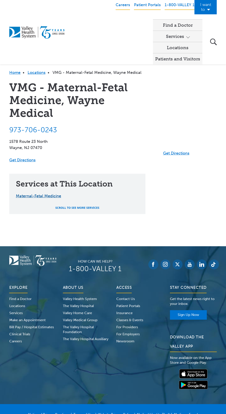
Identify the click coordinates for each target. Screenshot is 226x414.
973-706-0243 (33, 91)
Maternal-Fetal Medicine (38, 157)
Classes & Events (129, 281)
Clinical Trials (19, 295)
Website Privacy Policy (115, 376)
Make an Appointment (27, 281)
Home (15, 33)
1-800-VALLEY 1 (95, 230)
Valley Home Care (77, 274)
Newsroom (125, 302)
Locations (140, 20)
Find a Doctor (82, 20)
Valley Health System (80, 260)
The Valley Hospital (78, 267)
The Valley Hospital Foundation (78, 290)
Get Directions (22, 121)
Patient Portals (128, 267)
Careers (15, 302)
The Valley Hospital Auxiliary (85, 300)
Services (110, 20)
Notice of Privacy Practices (48, 376)
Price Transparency (115, 381)
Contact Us (125, 260)
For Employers (128, 295)
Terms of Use (83, 376)
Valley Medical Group (80, 281)
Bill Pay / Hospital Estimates (31, 288)
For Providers (127, 288)
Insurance (124, 274)
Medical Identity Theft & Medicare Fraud (167, 376)
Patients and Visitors (177, 20)
